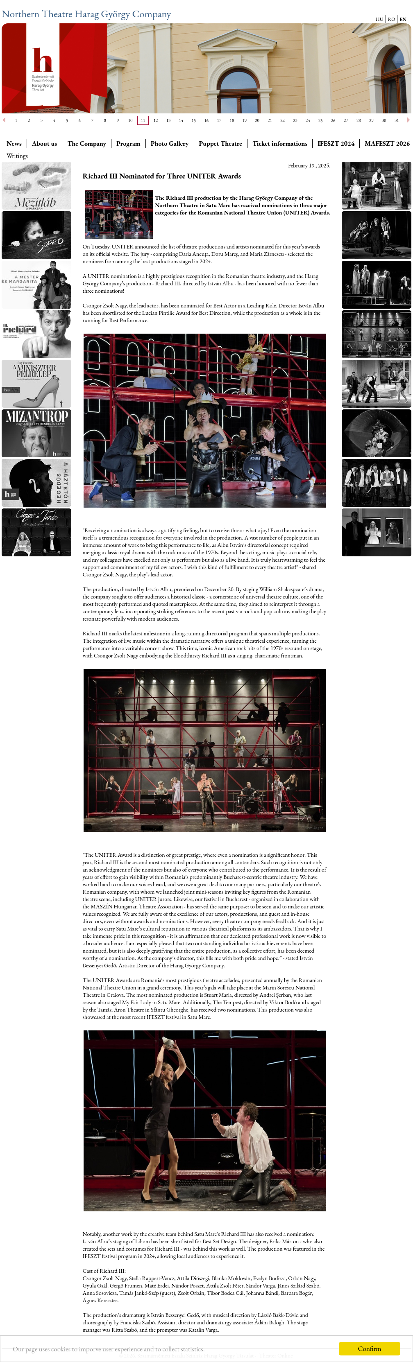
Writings (17, 155)
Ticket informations (279, 143)
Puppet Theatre (220, 143)
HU (380, 19)
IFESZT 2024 (336, 143)
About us (44, 143)
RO (391, 19)
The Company (86, 143)
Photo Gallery (170, 143)
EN (402, 19)
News (14, 143)
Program (128, 143)
